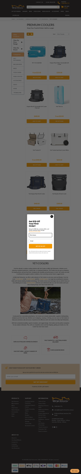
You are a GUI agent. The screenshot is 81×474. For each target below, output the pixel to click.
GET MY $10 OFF (40, 246)
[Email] (40, 241)
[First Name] (40, 235)
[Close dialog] (51, 216)
